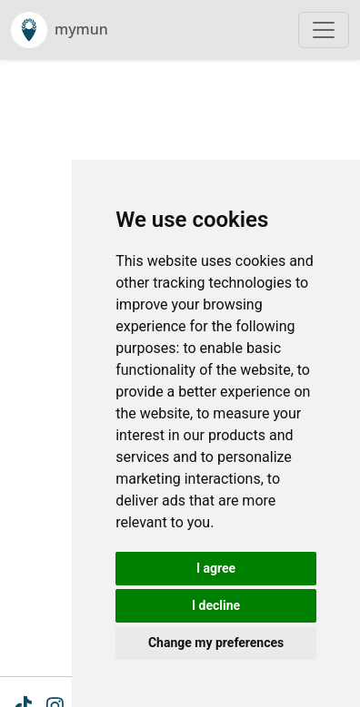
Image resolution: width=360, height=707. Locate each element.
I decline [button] (216, 605)
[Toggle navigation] (323, 30)
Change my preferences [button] (216, 642)
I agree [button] (215, 568)
